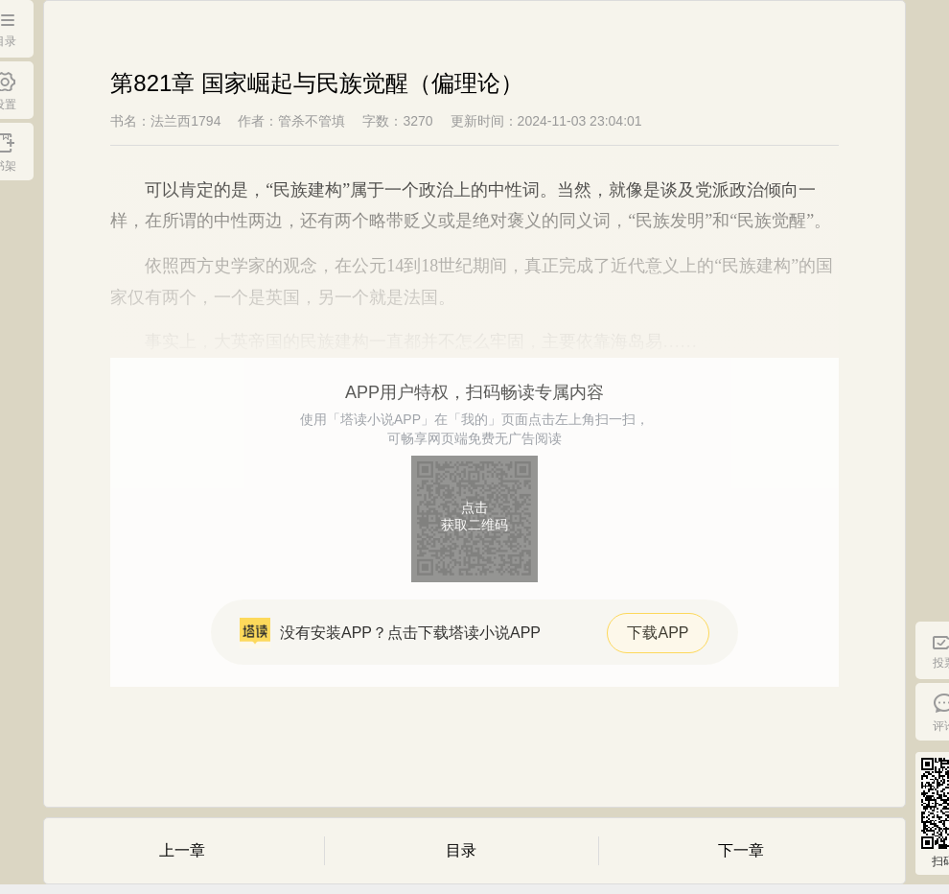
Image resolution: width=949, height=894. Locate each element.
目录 (461, 850)
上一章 (182, 850)
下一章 (741, 850)
